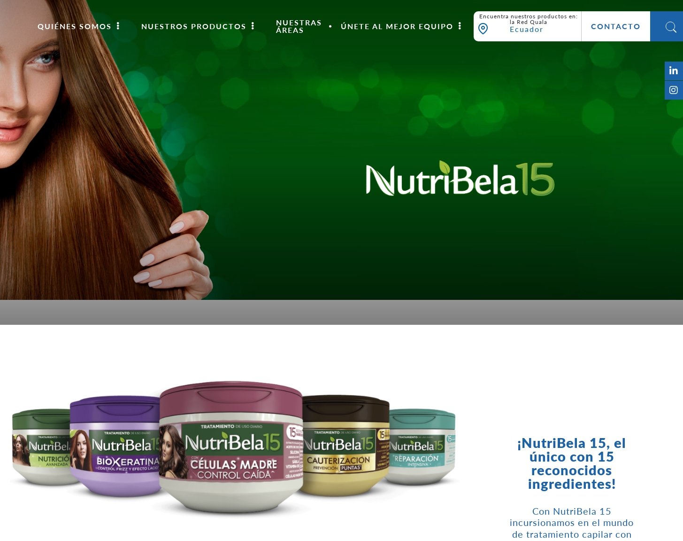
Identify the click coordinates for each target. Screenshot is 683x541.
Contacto (616, 26)
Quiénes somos (75, 26)
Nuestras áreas (299, 26)
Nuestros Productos (193, 26)
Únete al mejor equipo (397, 26)
